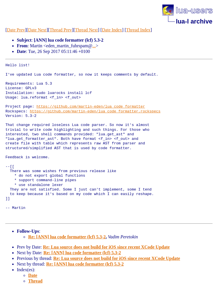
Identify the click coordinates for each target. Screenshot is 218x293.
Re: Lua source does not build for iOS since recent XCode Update (106, 247)
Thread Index (138, 29)
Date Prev (16, 29)
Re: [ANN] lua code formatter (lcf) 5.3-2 (67, 236)
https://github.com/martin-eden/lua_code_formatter (90, 106)
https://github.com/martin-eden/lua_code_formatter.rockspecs (95, 111)
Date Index (112, 29)
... (94, 45)
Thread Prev (61, 29)
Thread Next (86, 29)
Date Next (37, 29)
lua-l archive (194, 21)
